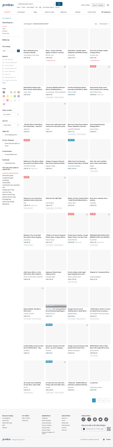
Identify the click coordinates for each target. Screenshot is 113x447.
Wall (3, 425)
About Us (64, 418)
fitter (25, 203)
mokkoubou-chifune (96, 387)
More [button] (4, 83)
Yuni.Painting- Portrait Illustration (56, 92)
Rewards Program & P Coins (48, 433)
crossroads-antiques (74, 166)
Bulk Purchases (46, 420)
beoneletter (93, 240)
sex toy (57, 7)
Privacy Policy (46, 427)
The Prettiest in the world (31, 55)
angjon (92, 166)
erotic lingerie (30, 7)
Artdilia (48, 387)
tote (3, 187)
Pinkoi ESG (65, 423)
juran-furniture (94, 129)
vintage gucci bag (8, 190)
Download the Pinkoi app (93, 429)
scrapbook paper (7, 178)
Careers (64, 427)
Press (63, 420)
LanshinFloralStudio (74, 129)
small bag (5, 180)
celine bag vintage (8, 201)
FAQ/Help (44, 418)
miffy (40, 7)
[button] (18, 51)
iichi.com (64, 430)
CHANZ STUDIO (29, 313)
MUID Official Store (96, 92)
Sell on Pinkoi (85, 5)
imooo (47, 129)
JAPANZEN (71, 55)
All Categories (6, 18)
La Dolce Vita (94, 55)
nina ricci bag (6, 192)
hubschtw (71, 387)
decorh (26, 387)
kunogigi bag (6, 199)
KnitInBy (48, 350)
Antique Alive (72, 203)
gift (36, 7)
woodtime (27, 350)
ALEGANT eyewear (30, 166)
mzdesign (93, 203)
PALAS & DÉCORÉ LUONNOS (33, 277)
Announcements (46, 423)
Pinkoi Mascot (66, 425)
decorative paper (7, 175)
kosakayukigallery (95, 277)
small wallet (6, 182)
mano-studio (27, 92)
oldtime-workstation (74, 350)
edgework (27, 129)
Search (59, 4)
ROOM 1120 (49, 55)
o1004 (23, 7)
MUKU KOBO (72, 92)
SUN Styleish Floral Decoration (99, 313)
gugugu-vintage (50, 166)
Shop (4, 28)
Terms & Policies (46, 425)
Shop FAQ (25, 420)
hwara (18, 7)
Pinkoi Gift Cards (7, 423)
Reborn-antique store (74, 277)
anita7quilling (50, 203)
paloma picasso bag (9, 197)
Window (4, 31)
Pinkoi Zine (5, 33)
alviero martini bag (8, 194)
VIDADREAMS (72, 240)
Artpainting (27, 240)
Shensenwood (94, 350)
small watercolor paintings (11, 185)
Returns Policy (46, 430)
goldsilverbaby (72, 313)
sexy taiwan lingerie (48, 7)
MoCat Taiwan (50, 240)
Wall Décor (5, 204)
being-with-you (50, 313)
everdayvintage (50, 277)
